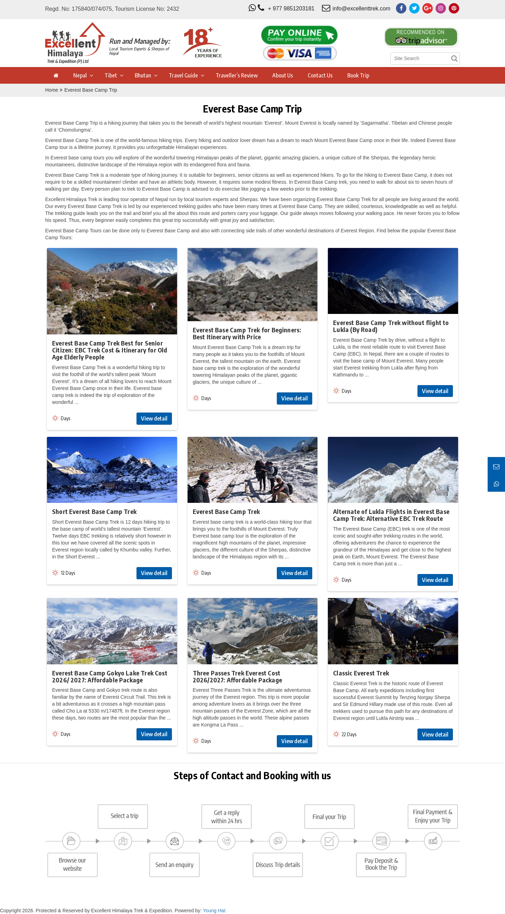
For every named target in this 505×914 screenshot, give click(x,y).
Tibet (111, 75)
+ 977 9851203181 (291, 8)
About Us (282, 75)
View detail (154, 418)
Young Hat (214, 910)
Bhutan (143, 75)
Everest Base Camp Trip (90, 90)
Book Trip (358, 75)
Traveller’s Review (237, 75)
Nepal (80, 75)
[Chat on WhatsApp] (496, 483)
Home (51, 90)
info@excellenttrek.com (361, 8)
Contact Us (320, 75)
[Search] (454, 58)
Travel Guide (183, 75)
